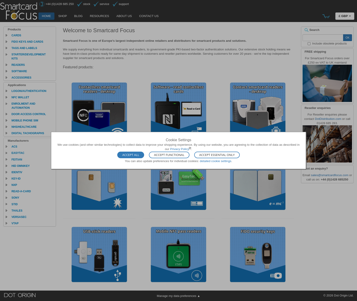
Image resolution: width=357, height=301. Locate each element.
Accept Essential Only (217, 155)
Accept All (130, 155)
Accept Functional (169, 155)
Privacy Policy (179, 149)
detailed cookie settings (215, 161)
